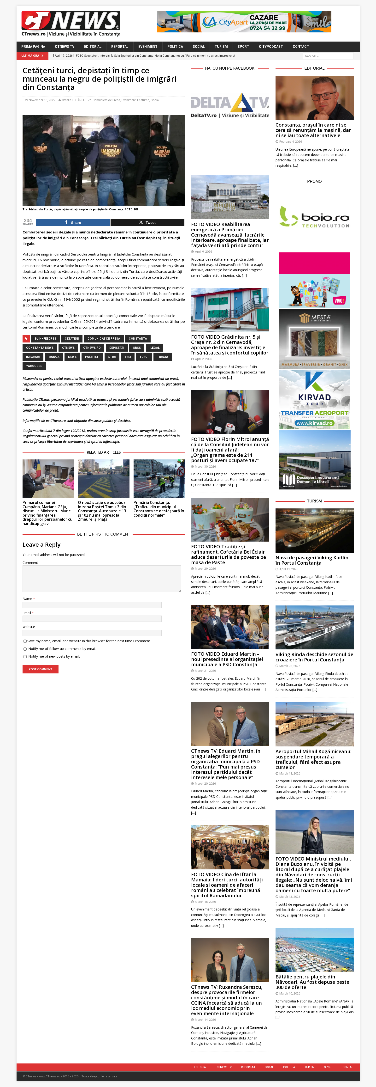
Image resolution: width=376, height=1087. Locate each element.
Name (28, 598)
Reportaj (120, 47)
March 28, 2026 (289, 666)
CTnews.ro (92, 347)
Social (199, 47)
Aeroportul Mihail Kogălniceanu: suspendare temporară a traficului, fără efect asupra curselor (314, 759)
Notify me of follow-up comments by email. (62, 648)
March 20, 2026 (205, 783)
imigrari (33, 357)
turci (144, 357)
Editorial (92, 47)
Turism (221, 47)
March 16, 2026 (205, 902)
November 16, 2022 (42, 100)
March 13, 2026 (289, 896)
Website (29, 626)
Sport (243, 47)
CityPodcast (271, 47)
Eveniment (148, 47)
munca (53, 357)
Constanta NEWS (39, 347)
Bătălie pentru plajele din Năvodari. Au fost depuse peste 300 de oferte (312, 981)
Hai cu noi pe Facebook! (230, 68)
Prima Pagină (33, 47)
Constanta (138, 338)
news (72, 357)
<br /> (230, 146)
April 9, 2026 (203, 251)
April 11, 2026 (288, 569)
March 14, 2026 (205, 1019)
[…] (244, 275)
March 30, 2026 (205, 466)
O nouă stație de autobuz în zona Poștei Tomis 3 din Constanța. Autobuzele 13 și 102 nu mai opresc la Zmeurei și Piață (102, 511)
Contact (301, 47)
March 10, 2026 (289, 993)
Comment (30, 562)
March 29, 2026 (205, 568)
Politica (175, 47)
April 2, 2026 (203, 359)
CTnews (68, 347)
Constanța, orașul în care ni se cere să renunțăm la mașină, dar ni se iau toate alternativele (313, 130)
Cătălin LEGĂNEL (73, 100)
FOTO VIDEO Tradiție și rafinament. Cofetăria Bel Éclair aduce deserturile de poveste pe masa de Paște (228, 554)
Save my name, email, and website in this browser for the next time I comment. (89, 641)
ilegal (154, 347)
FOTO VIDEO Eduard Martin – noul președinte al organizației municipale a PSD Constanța (227, 659)
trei (127, 357)
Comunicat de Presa (106, 100)
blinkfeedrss (45, 338)
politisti (92, 357)
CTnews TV (64, 47)
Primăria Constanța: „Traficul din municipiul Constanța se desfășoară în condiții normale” (159, 509)
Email (27, 613)
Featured (143, 100)
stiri (112, 357)
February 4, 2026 (290, 141)
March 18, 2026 (289, 773)
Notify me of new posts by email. (54, 656)
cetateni (72, 338)
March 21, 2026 (205, 670)
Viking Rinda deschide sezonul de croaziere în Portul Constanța (314, 657)
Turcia (162, 357)
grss (137, 347)
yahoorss (34, 366)
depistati (116, 347)
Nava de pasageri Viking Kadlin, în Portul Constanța (313, 560)
